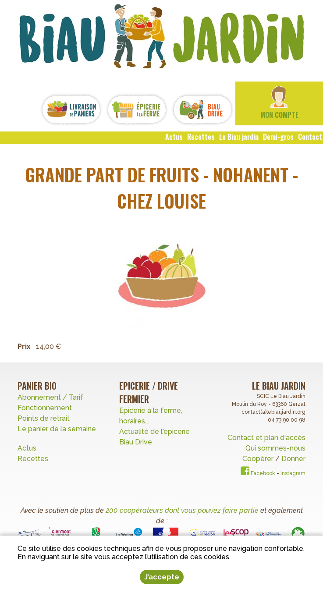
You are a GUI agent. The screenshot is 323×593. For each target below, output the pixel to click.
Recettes (34, 459)
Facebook (258, 473)
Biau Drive (135, 442)
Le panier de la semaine (57, 429)
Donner (293, 459)
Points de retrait (44, 418)
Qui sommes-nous (275, 448)
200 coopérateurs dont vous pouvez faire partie (182, 510)
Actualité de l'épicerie (154, 431)
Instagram (292, 473)
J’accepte (161, 577)
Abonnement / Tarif (50, 397)
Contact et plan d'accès (266, 437)
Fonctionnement (45, 408)
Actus (27, 448)
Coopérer (258, 459)
